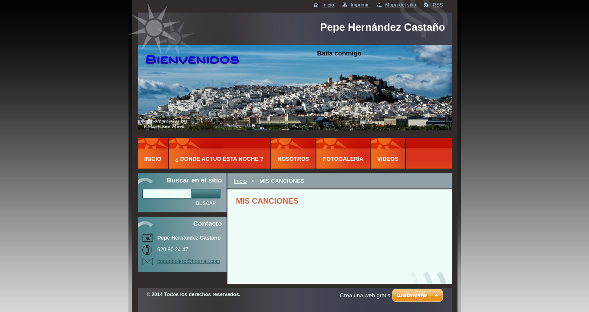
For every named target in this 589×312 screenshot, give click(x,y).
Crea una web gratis (365, 295)
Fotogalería (343, 159)
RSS (438, 4)
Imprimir (360, 4)
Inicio (328, 4)
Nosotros (293, 159)
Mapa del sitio (400, 4)
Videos (387, 159)
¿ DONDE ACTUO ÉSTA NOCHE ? (219, 159)
